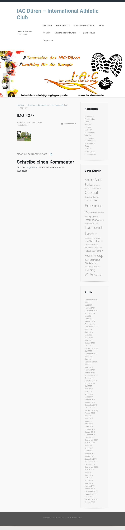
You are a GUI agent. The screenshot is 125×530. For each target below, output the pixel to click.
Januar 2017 (90, 456)
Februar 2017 (90, 454)
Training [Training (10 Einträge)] (90, 270)
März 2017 (89, 451)
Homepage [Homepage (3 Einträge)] (90, 216)
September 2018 (91, 410)
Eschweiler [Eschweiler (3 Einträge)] (92, 212)
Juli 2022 (88, 351)
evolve (45, 518)
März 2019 (89, 397)
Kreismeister (90, 133)
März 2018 (89, 427)
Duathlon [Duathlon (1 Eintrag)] (96, 197)
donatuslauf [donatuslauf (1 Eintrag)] (89, 197)
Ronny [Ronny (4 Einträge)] (99, 251)
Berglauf (88, 124)
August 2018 (90, 413)
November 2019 (91, 375)
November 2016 (91, 462)
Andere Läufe (90, 119)
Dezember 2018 (91, 405)
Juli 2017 (88, 445)
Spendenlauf (90, 143)
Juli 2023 (88, 329)
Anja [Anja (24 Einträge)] (98, 179)
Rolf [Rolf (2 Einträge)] (100, 248)
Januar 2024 (90, 321)
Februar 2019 (90, 400)
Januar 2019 (90, 402)
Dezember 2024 (91, 310)
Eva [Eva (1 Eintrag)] (99, 213)
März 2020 (89, 367)
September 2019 (91, 381)
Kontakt (46, 33)
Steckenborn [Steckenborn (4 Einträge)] (91, 263)
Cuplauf (88, 127)
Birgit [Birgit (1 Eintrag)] (99, 188)
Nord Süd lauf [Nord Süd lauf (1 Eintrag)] (89, 245)
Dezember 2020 (91, 362)
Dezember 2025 (91, 300)
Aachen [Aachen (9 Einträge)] (89, 180)
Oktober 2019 (90, 378)
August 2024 (90, 313)
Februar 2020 (90, 370)
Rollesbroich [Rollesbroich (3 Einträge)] (90, 251)
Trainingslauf (90, 151)
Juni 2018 (89, 418)
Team (87, 146)
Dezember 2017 (91, 435)
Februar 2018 (90, 429)
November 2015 (91, 494)
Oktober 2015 (90, 497)
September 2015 (91, 499)
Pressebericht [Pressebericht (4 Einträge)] (91, 247)
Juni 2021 (89, 359)
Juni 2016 (89, 475)
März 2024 (89, 319)
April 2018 (89, 424)
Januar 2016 (90, 489)
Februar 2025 (90, 308)
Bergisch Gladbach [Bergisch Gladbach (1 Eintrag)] (91, 188)
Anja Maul (24, 125)
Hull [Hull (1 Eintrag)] (96, 217)
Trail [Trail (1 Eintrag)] (98, 266)
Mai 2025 (88, 305)
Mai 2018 (88, 421)
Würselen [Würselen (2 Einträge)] (98, 275)
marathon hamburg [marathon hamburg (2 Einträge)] (92, 238)
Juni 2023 (89, 332)
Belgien (88, 122)
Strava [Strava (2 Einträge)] (94, 266)
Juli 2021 (88, 356)
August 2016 (90, 470)
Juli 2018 (88, 416)
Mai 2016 (88, 478)
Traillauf (88, 149)
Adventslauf (89, 116)
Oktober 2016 (90, 464)
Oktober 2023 (90, 324)
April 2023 (89, 337)
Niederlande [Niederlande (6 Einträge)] (95, 241)
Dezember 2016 (91, 459)
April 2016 (89, 481)
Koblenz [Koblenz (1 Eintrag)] (87, 223)
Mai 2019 (88, 391)
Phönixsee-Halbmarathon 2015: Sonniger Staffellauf (47, 105)
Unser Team (61, 25)
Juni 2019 (89, 389)
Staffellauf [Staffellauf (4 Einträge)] (95, 260)
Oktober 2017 (90, 437)
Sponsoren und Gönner (84, 25)
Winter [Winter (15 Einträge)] (89, 274)
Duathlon (88, 130)
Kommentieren (70, 124)
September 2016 (91, 467)
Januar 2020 (90, 373)
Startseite (47, 25)
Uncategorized (90, 154)
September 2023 (91, 327)
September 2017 (91, 440)
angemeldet (32, 167)
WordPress (78, 518)
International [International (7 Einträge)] (92, 219)
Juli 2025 (88, 302)
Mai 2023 (88, 335)
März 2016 (89, 483)
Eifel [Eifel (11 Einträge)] (94, 200)
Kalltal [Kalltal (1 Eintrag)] (102, 220)
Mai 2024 (88, 316)
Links (101, 25)
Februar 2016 (90, 486)
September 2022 (91, 348)
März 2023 (89, 340)
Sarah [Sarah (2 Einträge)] (87, 260)
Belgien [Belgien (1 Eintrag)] (98, 185)
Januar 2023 (90, 343)
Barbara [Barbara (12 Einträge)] (90, 184)
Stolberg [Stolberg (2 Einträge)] (88, 266)
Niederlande (89, 138)
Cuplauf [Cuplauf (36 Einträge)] (91, 192)
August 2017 (90, 443)
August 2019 (90, 383)
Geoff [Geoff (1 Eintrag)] (102, 213)
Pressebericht (90, 141)
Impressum (48, 40)
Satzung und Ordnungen (65, 33)
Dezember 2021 (91, 354)
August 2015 (90, 502)
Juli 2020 (88, 364)
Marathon (88, 135)
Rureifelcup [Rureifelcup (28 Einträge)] (94, 255)
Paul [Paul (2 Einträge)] (96, 244)
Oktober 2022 (90, 346)
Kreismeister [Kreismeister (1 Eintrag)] (94, 223)
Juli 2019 (88, 386)
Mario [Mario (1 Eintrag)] (87, 242)
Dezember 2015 (91, 491)
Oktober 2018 (90, 408)
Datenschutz (89, 33)
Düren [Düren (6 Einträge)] (88, 200)
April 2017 (89, 448)
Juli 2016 (88, 472)
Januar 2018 (90, 432)
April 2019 (89, 394)
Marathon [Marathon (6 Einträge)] (91, 234)
